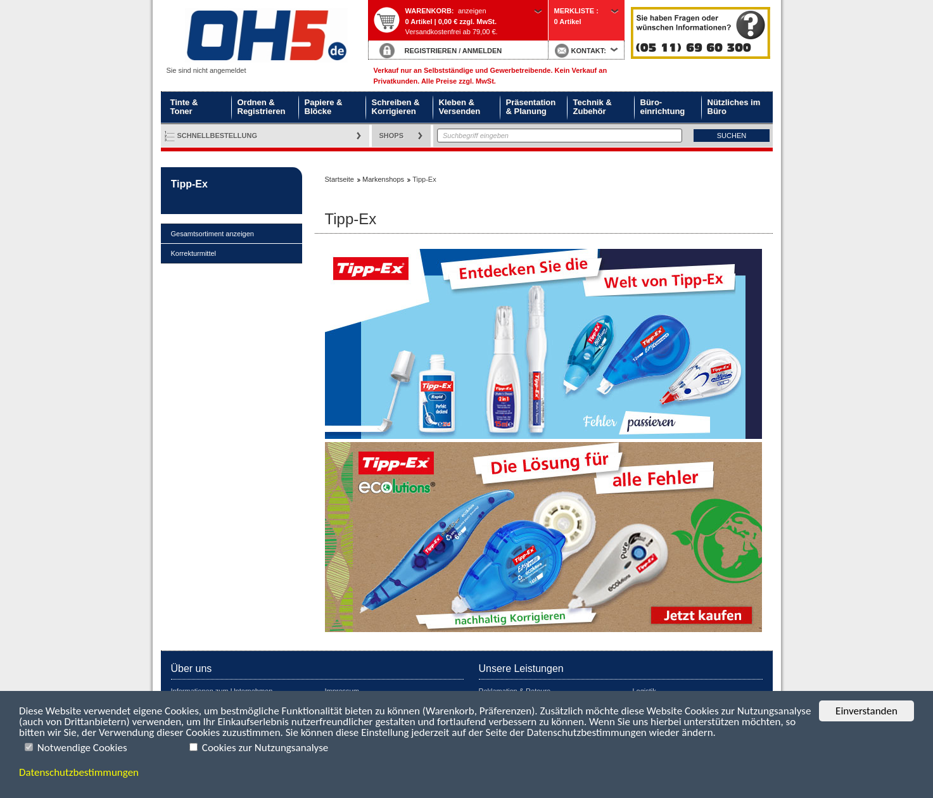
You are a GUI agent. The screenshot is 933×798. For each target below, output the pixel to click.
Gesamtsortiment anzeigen (212, 234)
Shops (391, 135)
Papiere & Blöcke (324, 107)
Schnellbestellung (217, 135)
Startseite (264, 36)
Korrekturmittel (194, 253)
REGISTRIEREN (431, 50)
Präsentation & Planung (531, 107)
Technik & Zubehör (592, 107)
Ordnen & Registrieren (262, 107)
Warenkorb (428, 11)
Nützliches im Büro (734, 107)
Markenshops (383, 179)
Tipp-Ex (189, 184)
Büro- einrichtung (662, 107)
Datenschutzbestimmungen (79, 772)
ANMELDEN (482, 50)
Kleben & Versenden (460, 107)
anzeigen (472, 11)
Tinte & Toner (184, 107)
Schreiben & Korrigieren (396, 107)
